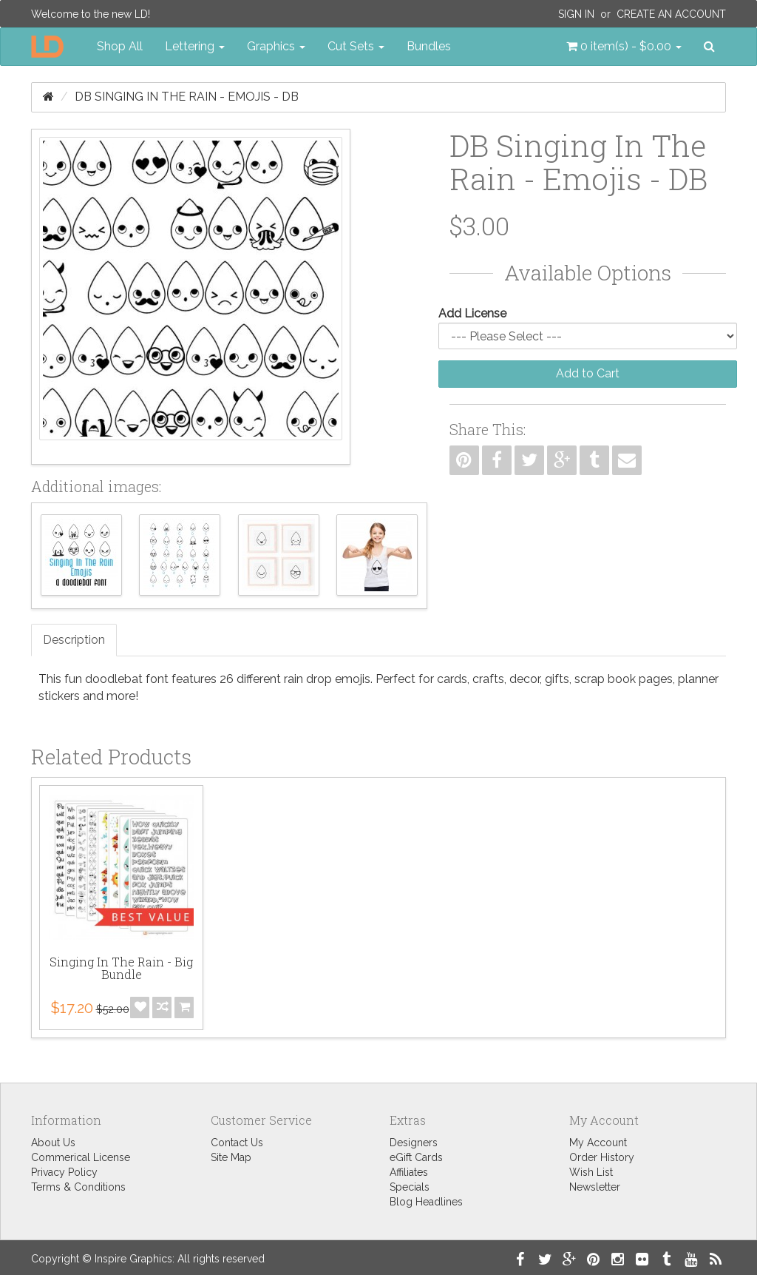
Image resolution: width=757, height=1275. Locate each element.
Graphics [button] (276, 46)
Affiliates (409, 1172)
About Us (53, 1142)
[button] (624, 46)
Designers (414, 1142)
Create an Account (671, 14)
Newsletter (594, 1187)
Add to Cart (587, 373)
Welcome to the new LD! (90, 14)
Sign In (576, 14)
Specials (410, 1187)
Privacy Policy (64, 1172)
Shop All (120, 46)
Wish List (591, 1172)
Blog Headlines (426, 1202)
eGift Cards (416, 1157)
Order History (601, 1157)
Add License (472, 313)
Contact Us (237, 1142)
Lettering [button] (195, 46)
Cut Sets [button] (355, 46)
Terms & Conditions (78, 1187)
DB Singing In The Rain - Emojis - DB (187, 97)
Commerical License (80, 1157)
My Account (598, 1142)
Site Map (231, 1157)
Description (74, 640)
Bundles (429, 46)
